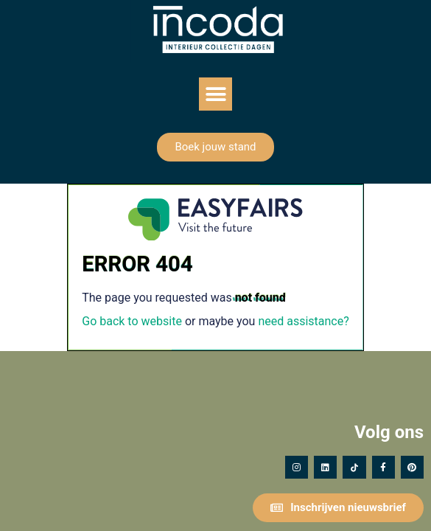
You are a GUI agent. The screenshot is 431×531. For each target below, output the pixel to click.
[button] (215, 94)
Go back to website (132, 321)
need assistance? (303, 321)
